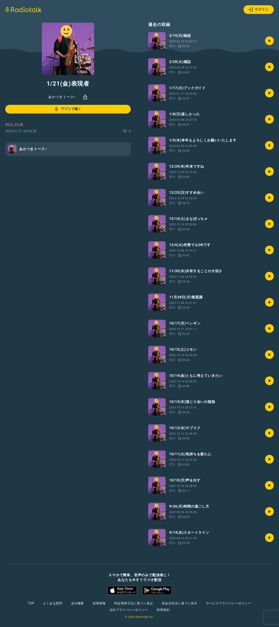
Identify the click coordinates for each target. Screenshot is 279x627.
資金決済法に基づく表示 (179, 603)
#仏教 (19, 124)
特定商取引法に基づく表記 (133, 603)
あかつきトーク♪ (62, 97)
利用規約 (163, 610)
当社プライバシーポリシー (128, 610)
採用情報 (99, 603)
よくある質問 (52, 603)
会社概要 (77, 603)
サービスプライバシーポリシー (228, 603)
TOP (31, 603)
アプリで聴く (68, 109)
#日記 (9, 124)
